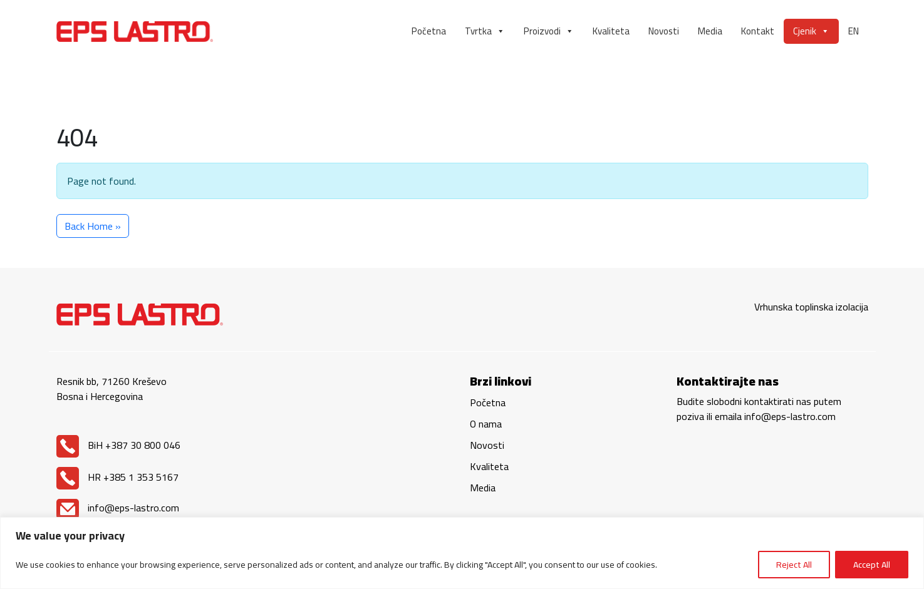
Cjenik (811, 31)
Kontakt (757, 31)
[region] (462, 553)
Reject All (794, 564)
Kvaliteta (611, 31)
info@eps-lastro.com (117, 507)
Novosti (663, 31)
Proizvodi (549, 31)
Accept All (871, 564)
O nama (486, 423)
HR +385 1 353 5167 (117, 477)
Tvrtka (485, 31)
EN (853, 31)
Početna (429, 31)
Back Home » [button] (93, 226)
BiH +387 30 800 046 (118, 445)
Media (710, 31)
